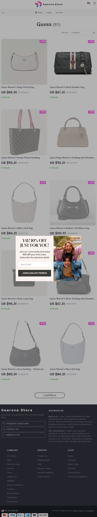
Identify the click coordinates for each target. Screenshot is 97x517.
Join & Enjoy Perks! (34, 273)
